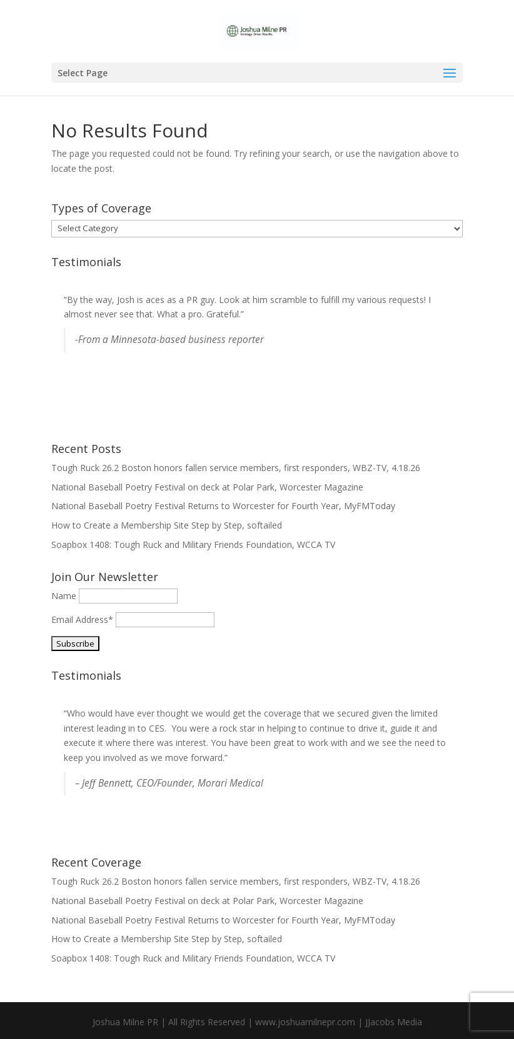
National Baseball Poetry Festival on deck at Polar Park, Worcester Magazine (207, 487)
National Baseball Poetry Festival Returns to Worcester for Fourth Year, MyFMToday (223, 506)
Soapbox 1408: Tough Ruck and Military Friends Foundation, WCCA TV (193, 544)
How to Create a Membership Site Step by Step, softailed (166, 525)
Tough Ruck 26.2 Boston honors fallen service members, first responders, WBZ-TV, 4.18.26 (235, 468)
